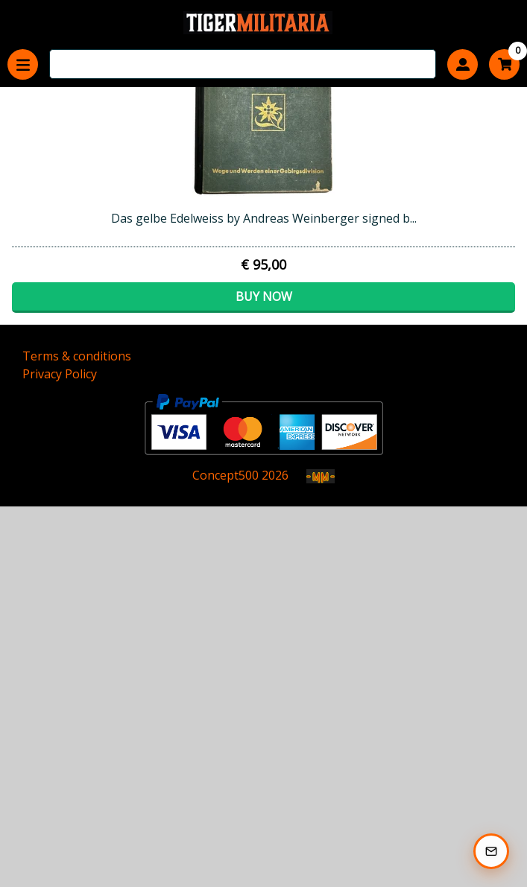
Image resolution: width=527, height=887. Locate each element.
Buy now (264, 296)
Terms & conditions (76, 356)
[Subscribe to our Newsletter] (491, 851)
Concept (225, 475)
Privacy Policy (59, 374)
